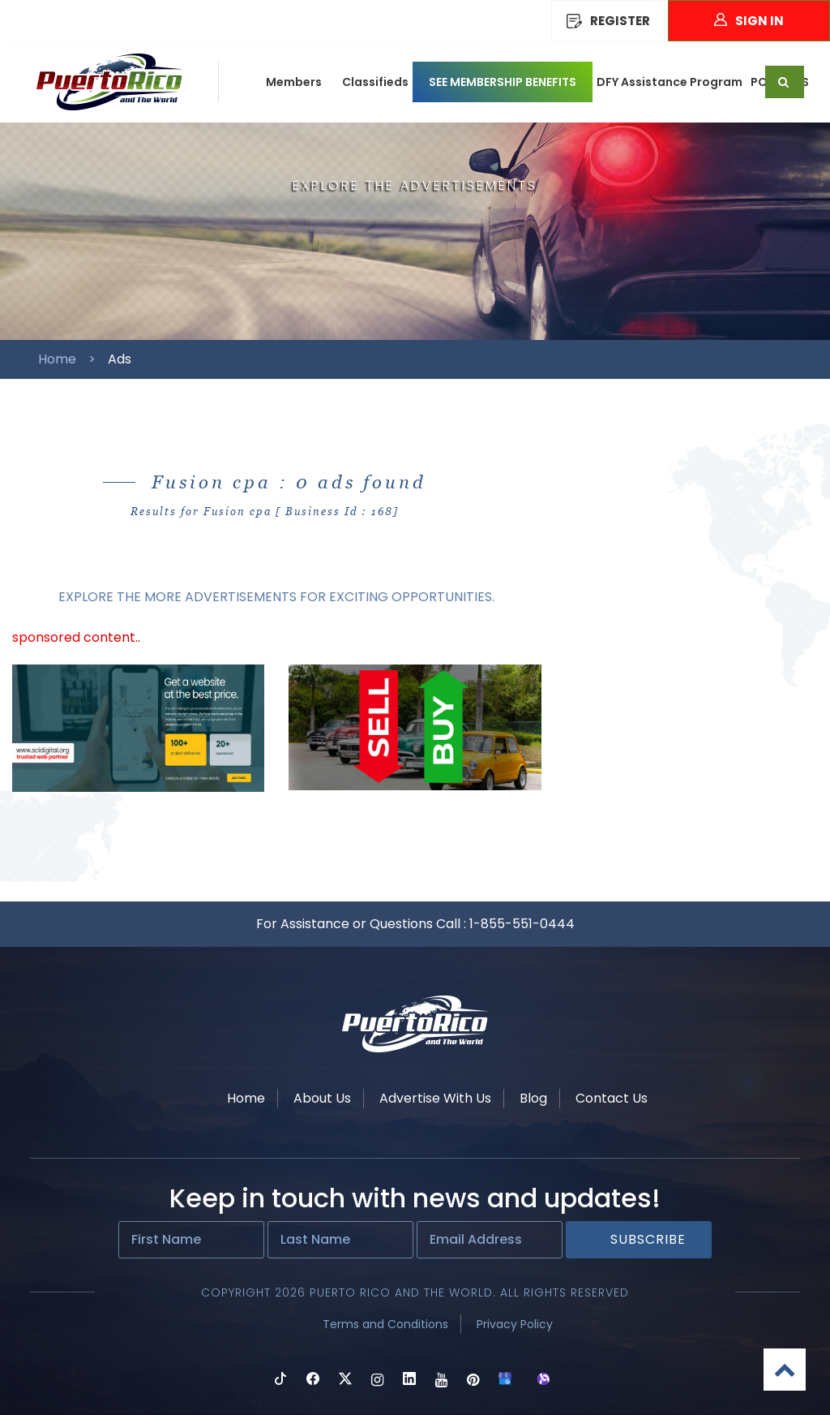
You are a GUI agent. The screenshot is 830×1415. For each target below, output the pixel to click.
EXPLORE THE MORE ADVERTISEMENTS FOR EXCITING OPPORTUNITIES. (276, 596)
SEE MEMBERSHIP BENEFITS (502, 82)
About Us (322, 1098)
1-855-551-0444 (522, 923)
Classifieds (375, 82)
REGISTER (608, 20)
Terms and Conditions (385, 1324)
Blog (533, 1098)
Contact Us (611, 1098)
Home (57, 359)
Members (294, 82)
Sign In (749, 20)
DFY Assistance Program (669, 82)
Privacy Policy (515, 1324)
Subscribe (648, 1239)
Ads (119, 359)
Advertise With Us (435, 1098)
